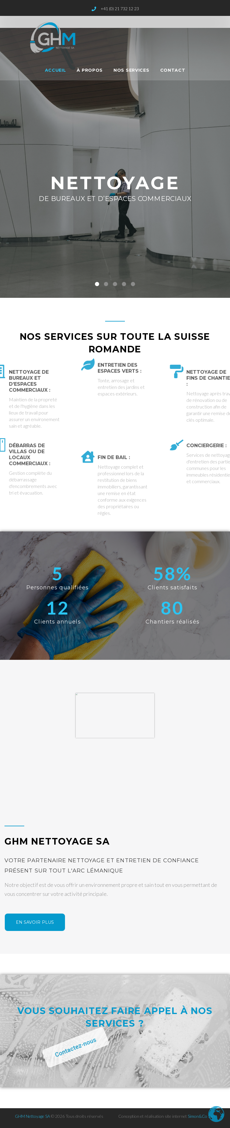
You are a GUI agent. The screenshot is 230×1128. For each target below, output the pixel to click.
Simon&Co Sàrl (201, 1116)
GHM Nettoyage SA (32, 1116)
